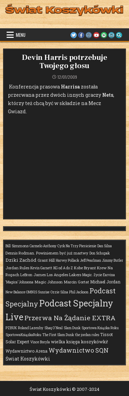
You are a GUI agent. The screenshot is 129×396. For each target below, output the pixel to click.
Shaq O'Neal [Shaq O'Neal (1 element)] (53, 328)
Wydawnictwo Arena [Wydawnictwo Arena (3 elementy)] (26, 351)
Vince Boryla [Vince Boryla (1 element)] (40, 342)
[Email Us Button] (111, 35)
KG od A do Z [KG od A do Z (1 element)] (63, 268)
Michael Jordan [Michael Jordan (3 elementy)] (105, 281)
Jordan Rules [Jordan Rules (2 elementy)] (17, 267)
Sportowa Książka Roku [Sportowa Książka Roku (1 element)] (100, 328)
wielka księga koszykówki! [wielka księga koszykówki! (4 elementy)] (79, 341)
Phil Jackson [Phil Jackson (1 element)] (78, 292)
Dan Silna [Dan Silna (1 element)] (104, 246)
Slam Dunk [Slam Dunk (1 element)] (72, 328)
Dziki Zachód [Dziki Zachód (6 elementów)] (21, 260)
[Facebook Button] (81, 35)
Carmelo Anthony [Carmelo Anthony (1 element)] (43, 246)
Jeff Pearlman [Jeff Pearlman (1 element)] (90, 260)
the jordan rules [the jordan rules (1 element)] (87, 335)
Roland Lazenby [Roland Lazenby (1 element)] (30, 328)
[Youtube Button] (96, 35)
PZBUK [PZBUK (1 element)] (11, 328)
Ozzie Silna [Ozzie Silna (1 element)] (59, 292)
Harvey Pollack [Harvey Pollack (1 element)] (67, 260)
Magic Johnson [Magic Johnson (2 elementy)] (48, 281)
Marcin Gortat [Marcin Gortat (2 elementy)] (76, 281)
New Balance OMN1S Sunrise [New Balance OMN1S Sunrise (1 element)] (28, 292)
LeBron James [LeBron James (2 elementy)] (33, 274)
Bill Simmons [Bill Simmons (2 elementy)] (17, 245)
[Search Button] (119, 35)
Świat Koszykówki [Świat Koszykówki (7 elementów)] (28, 358)
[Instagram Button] (89, 35)
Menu (20, 34)
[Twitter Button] (74, 35)
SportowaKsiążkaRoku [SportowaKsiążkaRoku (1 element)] (23, 335)
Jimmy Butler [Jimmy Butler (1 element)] (112, 260)
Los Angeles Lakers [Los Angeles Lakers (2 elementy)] (64, 274)
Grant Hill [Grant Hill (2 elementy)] (46, 260)
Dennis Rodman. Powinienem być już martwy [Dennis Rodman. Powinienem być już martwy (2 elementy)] (47, 253)
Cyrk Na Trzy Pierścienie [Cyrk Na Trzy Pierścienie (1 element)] (76, 246)
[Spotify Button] (104, 35)
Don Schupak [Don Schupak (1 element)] (99, 253)
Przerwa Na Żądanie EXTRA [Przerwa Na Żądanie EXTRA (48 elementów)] (70, 317)
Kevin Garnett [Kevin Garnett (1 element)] (41, 268)
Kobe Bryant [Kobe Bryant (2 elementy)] (85, 267)
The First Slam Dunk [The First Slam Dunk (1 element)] (58, 335)
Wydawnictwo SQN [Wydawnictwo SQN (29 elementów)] (79, 350)
